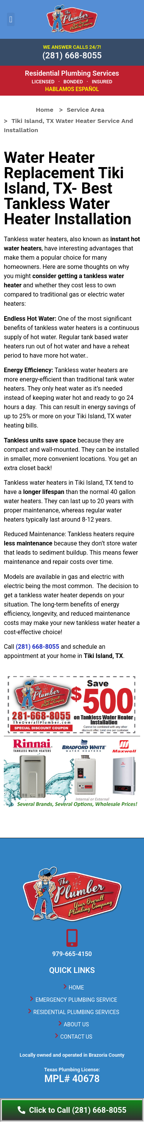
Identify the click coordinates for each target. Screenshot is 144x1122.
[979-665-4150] (72, 938)
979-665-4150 (72, 954)
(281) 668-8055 (72, 55)
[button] (11, 19)
